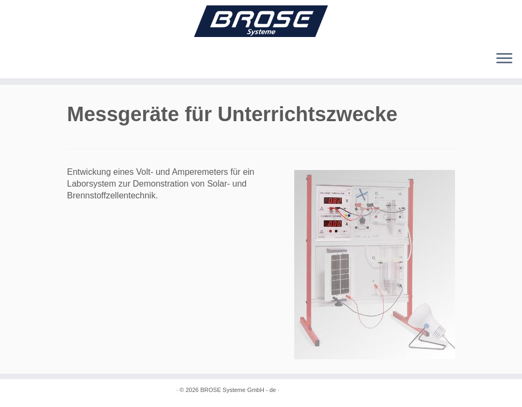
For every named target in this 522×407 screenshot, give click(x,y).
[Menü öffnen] (504, 59)
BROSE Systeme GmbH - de (238, 390)
